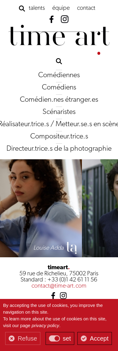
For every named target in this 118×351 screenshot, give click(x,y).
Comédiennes (59, 75)
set (67, 338)
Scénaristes (59, 112)
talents (37, 8)
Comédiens (59, 87)
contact (86, 8)
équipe (61, 8)
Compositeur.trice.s (59, 136)
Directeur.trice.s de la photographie (59, 149)
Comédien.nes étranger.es (59, 100)
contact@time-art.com (59, 286)
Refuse (27, 338)
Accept (99, 338)
